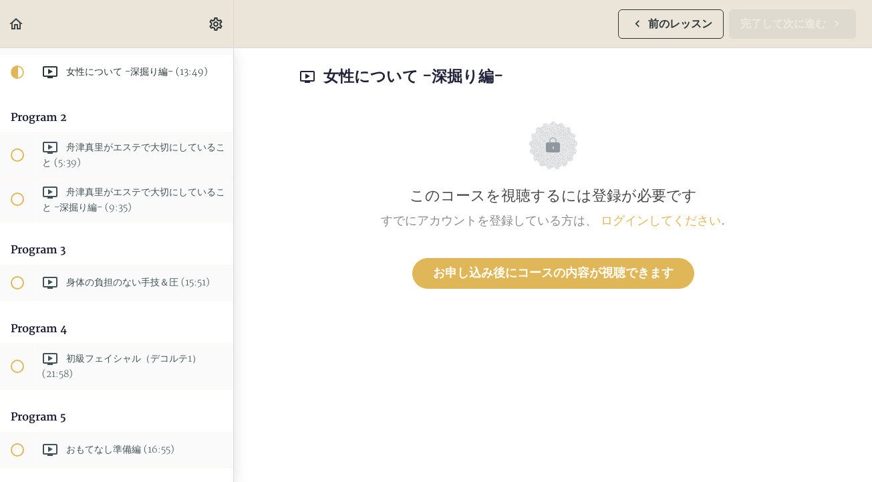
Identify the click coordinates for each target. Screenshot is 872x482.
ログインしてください (661, 221)
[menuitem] (216, 23)
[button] (16, 23)
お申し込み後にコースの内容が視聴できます (553, 273)
